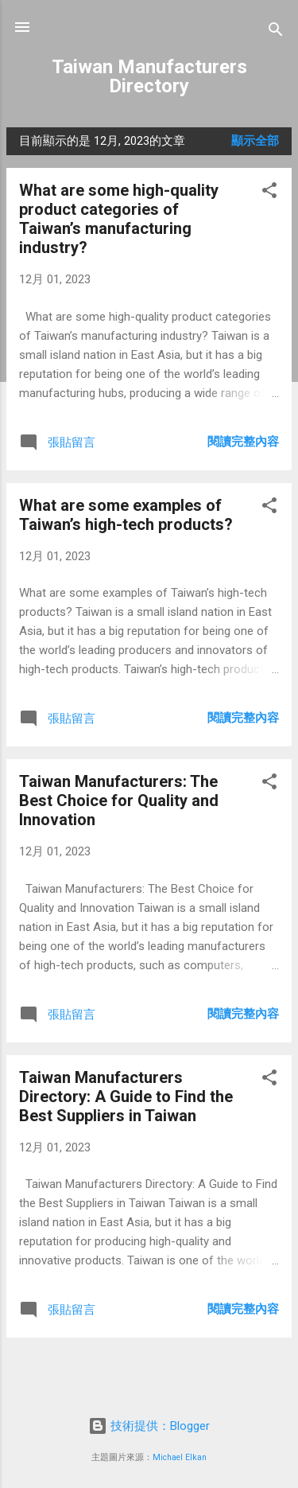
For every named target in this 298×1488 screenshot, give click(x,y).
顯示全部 (255, 141)
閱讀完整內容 (243, 441)
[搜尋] (275, 32)
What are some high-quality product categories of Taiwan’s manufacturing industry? (119, 219)
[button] (269, 193)
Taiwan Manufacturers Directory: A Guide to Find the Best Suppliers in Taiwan (126, 1096)
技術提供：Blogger (149, 1426)
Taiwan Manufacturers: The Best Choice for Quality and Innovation (119, 800)
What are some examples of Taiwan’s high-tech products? (126, 515)
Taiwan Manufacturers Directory (149, 76)
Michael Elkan (180, 1457)
